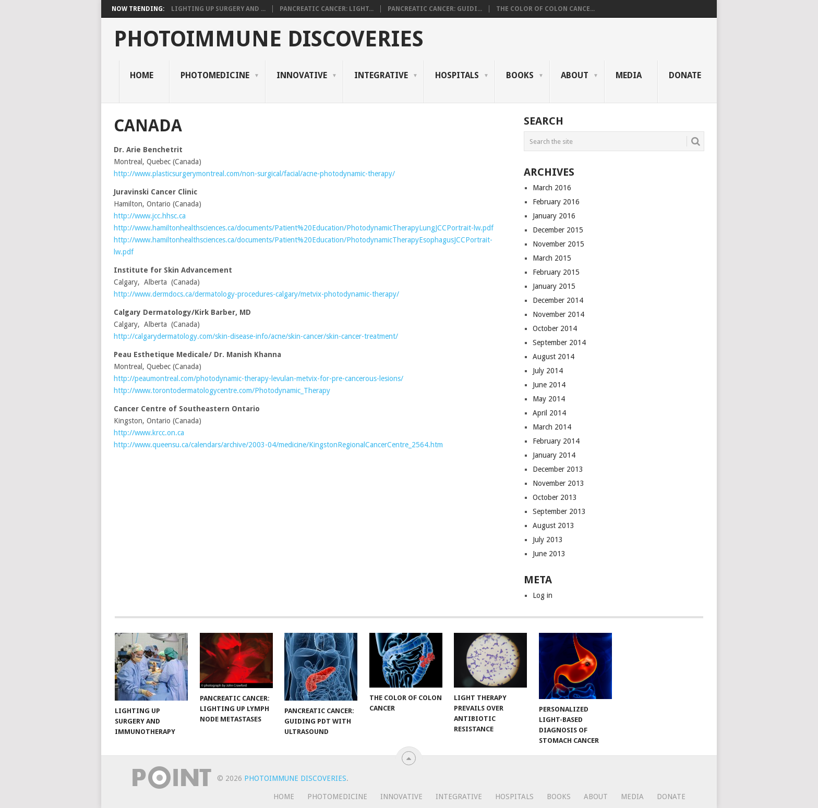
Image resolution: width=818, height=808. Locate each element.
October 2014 (555, 328)
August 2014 (553, 356)
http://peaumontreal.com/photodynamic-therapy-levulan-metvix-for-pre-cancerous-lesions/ (258, 378)
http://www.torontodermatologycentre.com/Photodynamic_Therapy (222, 390)
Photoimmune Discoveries (269, 39)
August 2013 (553, 525)
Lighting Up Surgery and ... (218, 9)
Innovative (301, 75)
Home (141, 75)
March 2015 (552, 258)
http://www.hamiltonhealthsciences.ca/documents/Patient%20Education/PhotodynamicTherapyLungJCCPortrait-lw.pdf (304, 228)
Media (629, 75)
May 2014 (549, 399)
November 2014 (558, 314)
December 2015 (558, 230)
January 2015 (554, 286)
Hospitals (457, 75)
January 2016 (554, 216)
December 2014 (558, 300)
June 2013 (549, 553)
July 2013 (548, 539)
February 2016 (556, 202)
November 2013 (558, 483)
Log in (542, 595)
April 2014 (549, 413)
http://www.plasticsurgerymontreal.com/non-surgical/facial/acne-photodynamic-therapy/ (254, 173)
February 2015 (556, 272)
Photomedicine (215, 75)
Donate (685, 75)
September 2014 (559, 342)
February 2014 (556, 441)
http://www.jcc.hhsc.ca (150, 216)
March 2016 (552, 187)
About (574, 75)
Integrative (381, 75)
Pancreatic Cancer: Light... (327, 9)
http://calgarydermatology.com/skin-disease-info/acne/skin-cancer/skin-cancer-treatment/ (256, 336)
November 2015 (558, 244)
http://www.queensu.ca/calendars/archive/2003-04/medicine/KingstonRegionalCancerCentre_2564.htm (278, 444)
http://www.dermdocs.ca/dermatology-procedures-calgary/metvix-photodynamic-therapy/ (256, 294)
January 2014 (554, 455)
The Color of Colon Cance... (545, 9)
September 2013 (559, 511)
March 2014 (552, 427)
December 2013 (558, 469)
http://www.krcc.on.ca (149, 433)
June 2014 (549, 385)
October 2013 (555, 497)
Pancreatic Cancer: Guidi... (435, 9)
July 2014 (548, 370)
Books (520, 75)
